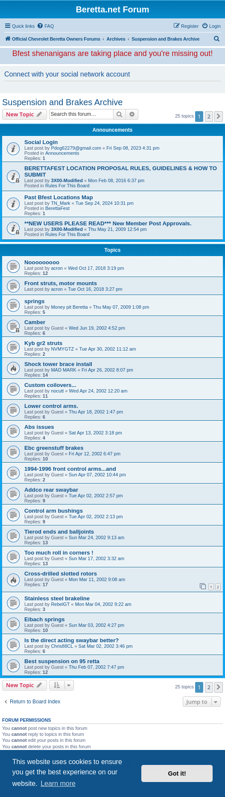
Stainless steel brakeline (57, 598)
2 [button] (208, 116)
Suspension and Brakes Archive (62, 102)
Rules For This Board (67, 185)
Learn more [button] (58, 783)
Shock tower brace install (58, 364)
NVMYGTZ (62, 348)
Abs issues (39, 427)
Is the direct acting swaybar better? (71, 640)
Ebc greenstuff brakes (54, 448)
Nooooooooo (41, 262)
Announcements (62, 153)
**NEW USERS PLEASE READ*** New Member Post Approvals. (108, 223)
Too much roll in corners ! (59, 552)
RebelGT (60, 604)
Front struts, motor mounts (60, 283)
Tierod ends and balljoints (59, 531)
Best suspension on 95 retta (61, 661)
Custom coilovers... (50, 385)
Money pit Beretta (69, 307)
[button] (218, 116)
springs (34, 301)
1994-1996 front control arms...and (70, 469)
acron (57, 268)
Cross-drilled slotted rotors (60, 573)
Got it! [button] (177, 773)
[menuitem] (45, 26)
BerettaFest (57, 208)
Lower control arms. (51, 406)
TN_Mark (60, 203)
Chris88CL (62, 646)
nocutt (57, 390)
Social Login (41, 142)
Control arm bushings (53, 511)
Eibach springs (44, 619)
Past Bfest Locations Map (58, 197)
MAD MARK (63, 369)
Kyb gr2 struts (43, 343)
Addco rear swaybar (51, 490)
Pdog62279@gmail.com (76, 148)
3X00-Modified (67, 180)
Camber (34, 322)
